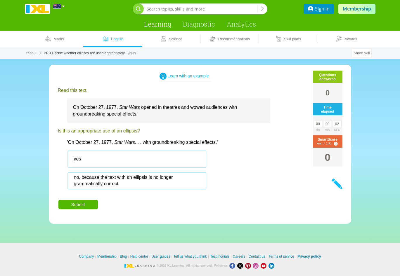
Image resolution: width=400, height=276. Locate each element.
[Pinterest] (249, 265)
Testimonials (219, 256)
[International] (59, 6)
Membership (357, 9)
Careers (239, 256)
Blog (123, 256)
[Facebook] (233, 265)
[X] (241, 265)
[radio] (136, 159)
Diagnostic (199, 24)
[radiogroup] (173, 172)
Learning (157, 24)
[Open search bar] (138, 9)
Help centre (139, 256)
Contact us (257, 256)
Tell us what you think (190, 256)
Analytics (241, 24)
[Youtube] (265, 265)
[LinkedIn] (272, 265)
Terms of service (281, 256)
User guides (160, 256)
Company (86, 256)
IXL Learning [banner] (37, 9)
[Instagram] (257, 265)
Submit (78, 204)
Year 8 (31, 53)
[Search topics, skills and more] (202, 9)
